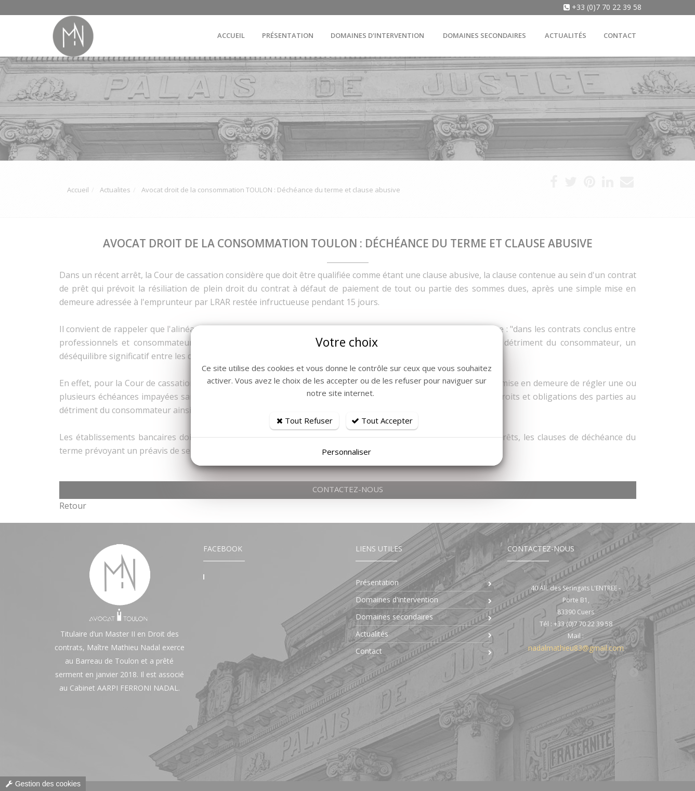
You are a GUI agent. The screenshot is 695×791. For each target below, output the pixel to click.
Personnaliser (346, 451)
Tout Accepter (382, 420)
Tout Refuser (305, 420)
